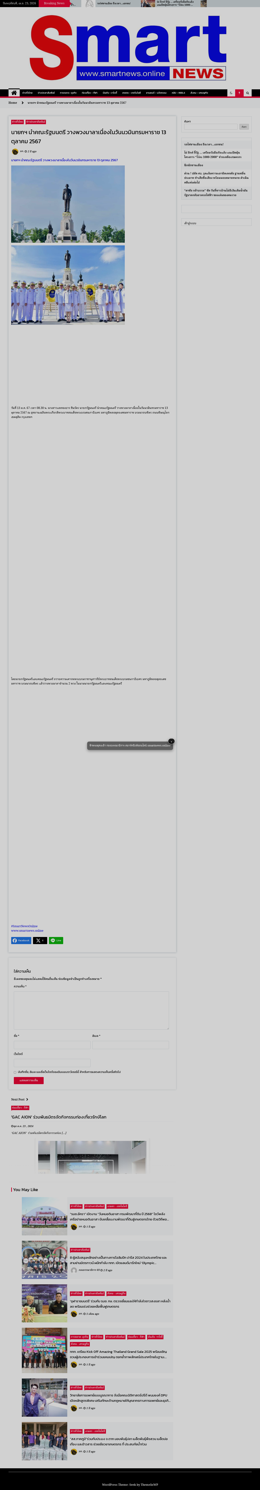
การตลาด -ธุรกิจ (68, 92)
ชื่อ (16, 1036)
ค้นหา (187, 121)
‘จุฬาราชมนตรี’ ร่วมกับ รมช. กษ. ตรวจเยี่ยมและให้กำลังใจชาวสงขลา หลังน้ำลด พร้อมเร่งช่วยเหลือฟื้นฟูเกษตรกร (120, 1304)
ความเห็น (20, 986)
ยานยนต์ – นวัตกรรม (156, 92)
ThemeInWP (149, 1485)
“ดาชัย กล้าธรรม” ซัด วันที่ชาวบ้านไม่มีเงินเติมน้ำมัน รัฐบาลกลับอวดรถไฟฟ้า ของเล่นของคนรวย (216, 193)
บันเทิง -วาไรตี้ (110, 92)
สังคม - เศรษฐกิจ (116, 1294)
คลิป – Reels (178, 92)
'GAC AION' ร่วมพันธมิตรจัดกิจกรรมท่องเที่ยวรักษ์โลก (58, 1117)
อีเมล (96, 1036)
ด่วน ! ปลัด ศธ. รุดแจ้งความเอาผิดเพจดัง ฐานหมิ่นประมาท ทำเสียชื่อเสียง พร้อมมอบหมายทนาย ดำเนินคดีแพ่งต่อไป (216, 178)
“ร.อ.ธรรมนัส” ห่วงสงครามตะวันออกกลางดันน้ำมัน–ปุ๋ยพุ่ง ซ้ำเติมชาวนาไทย (82, 4)
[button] (231, 92)
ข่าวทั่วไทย (27, 92)
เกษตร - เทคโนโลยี (117, 1206)
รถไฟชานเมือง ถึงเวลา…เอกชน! (140, 3)
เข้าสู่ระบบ (190, 223)
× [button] (171, 741)
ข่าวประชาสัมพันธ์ (46, 92)
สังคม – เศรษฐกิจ (199, 92)
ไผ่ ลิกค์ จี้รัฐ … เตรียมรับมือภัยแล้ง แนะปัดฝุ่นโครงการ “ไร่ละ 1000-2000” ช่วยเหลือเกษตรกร (202, 4)
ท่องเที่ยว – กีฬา (89, 92)
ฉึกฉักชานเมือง (193, 165)
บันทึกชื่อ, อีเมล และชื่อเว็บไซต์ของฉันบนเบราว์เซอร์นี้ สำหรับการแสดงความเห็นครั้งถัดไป (69, 1072)
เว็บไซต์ (18, 1054)
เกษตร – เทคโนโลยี (131, 92)
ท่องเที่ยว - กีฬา (20, 1108)
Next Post (20, 1099)
